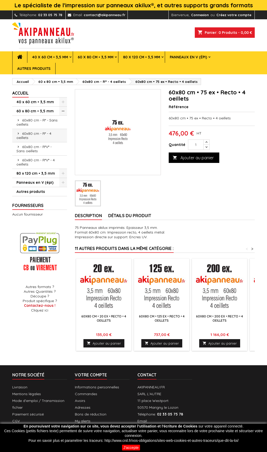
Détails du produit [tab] (129, 215)
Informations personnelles (97, 387)
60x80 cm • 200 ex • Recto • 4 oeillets (219, 318)
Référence (179, 107)
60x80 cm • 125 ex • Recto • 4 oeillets (162, 318)
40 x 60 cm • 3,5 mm (50, 57)
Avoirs (80, 400)
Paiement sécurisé (28, 414)
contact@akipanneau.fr (104, 15)
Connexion (200, 15)
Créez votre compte (233, 15)
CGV (16, 421)
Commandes (86, 394)
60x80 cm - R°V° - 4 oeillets (35, 162)
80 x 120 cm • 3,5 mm (141, 57)
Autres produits (34, 68)
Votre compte (91, 374)
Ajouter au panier (193, 158)
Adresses (82, 407)
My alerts (82, 421)
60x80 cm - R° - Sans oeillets (37, 122)
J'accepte (131, 447)
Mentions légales (26, 394)
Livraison (19, 387)
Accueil (20, 93)
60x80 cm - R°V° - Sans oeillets (34, 148)
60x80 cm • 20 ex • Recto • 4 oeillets (103, 318)
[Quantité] (196, 144)
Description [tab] (88, 215)
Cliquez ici (39, 310)
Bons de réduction (90, 414)
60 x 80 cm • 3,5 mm (95, 57)
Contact (146, 374)
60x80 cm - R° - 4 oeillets (33, 135)
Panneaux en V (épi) (188, 57)
